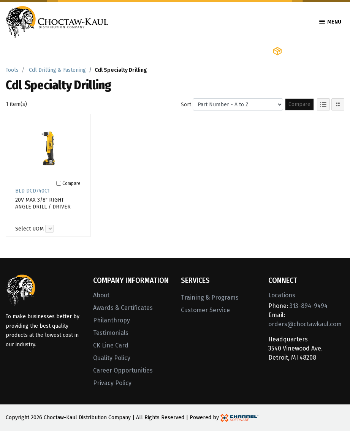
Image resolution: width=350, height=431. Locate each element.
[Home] (57, 21)
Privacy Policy (112, 383)
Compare (299, 104)
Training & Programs (210, 297)
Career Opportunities (123, 370)
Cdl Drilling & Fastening (57, 70)
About (101, 295)
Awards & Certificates (123, 307)
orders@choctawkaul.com (305, 324)
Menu (330, 22)
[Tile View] (337, 104)
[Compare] (58, 183)
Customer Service (205, 310)
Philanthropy (111, 320)
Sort (186, 104)
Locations (281, 295)
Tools (12, 70)
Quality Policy (111, 358)
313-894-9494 (309, 305)
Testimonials (110, 332)
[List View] (323, 104)
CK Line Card (110, 345)
